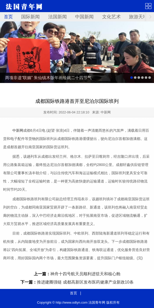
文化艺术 (111, 16)
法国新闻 (57, 16)
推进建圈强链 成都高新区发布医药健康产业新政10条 (85, 282)
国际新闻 (30, 16)
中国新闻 (84, 16)
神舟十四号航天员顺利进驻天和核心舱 (85, 274)
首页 (8, 16)
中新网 (17, 130)
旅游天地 (138, 16)
